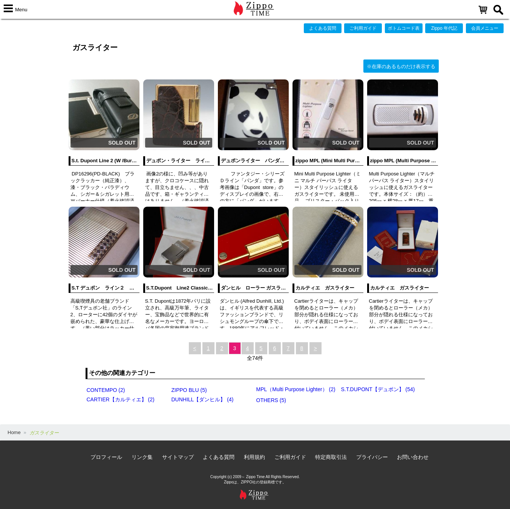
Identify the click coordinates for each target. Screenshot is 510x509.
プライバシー (372, 457)
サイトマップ (178, 457)
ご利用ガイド (363, 28)
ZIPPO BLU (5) (189, 390)
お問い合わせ (413, 457)
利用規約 (254, 457)
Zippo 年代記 (444, 28)
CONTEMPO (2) (106, 390)
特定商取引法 (331, 457)
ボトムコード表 (404, 28)
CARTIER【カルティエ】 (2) (121, 399)
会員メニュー (484, 28)
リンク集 (142, 457)
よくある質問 (322, 28)
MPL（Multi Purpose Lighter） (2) (295, 389)
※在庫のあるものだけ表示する (401, 66)
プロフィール (106, 457)
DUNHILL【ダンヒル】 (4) (203, 399)
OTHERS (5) (271, 400)
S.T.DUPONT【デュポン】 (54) (378, 389)
